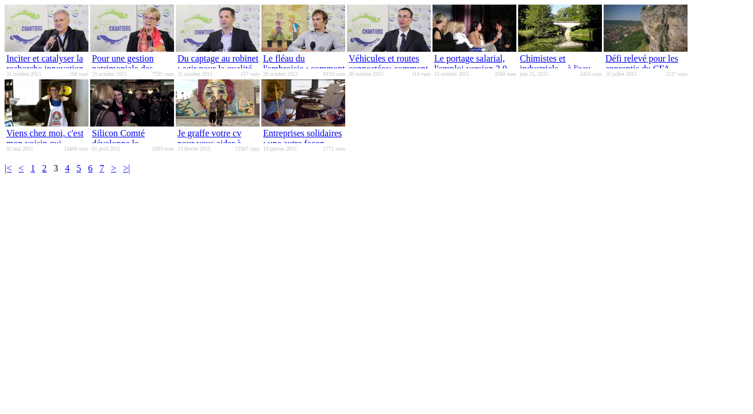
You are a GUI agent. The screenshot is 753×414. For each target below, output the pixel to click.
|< (8, 168)
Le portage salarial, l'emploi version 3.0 (470, 63)
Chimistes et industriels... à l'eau (555, 63)
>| (126, 168)
